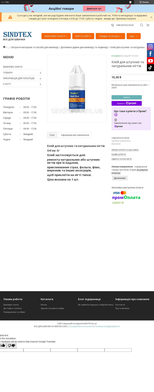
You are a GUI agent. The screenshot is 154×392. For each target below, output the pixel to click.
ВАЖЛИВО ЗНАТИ (55, 36)
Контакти (120, 304)
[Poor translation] (11, 345)
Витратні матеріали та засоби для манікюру (34, 47)
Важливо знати (11, 304)
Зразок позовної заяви (52, 308)
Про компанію (122, 308)
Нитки (44, 304)
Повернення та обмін (14, 312)
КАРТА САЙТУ (83, 36)
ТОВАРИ (7, 72)
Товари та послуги (109, 36)
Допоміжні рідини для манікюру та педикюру (84, 47)
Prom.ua (93, 323)
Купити (126, 97)
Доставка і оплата (12, 308)
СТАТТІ (7, 84)
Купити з (126, 103)
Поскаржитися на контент (81, 326)
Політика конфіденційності (107, 326)
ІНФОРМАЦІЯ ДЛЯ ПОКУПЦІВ (18, 78)
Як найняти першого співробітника (95, 304)
